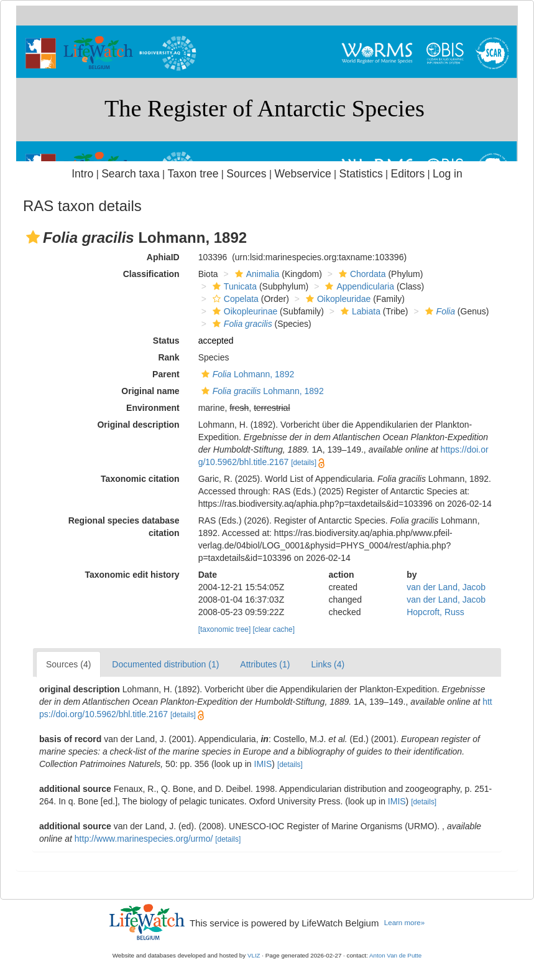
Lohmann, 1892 (246, 374)
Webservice (302, 173)
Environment (153, 408)
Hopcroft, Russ (435, 612)
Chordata (361, 274)
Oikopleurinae (243, 311)
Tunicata (233, 286)
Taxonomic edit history (132, 575)
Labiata (359, 311)
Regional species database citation (124, 526)
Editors (408, 173)
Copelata (234, 299)
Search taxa (130, 173)
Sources (246, 173)
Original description (138, 425)
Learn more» (404, 922)
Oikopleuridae (337, 299)
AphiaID (163, 257)
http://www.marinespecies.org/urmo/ (144, 839)
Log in (448, 173)
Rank (168, 357)
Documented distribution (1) (165, 664)
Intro (82, 173)
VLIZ (253, 955)
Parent (166, 374)
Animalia (256, 274)
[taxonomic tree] (224, 629)
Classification (151, 274)
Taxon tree (193, 173)
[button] (33, 237)
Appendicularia (358, 286)
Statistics (361, 173)
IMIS (263, 764)
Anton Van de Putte (395, 955)
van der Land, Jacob (446, 587)
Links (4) (327, 664)
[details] (303, 462)
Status (166, 341)
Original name (150, 391)
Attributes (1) (265, 664)
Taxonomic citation (140, 479)
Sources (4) (68, 664)
